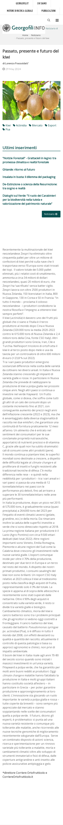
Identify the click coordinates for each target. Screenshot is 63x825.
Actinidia (20, 125)
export (50, 125)
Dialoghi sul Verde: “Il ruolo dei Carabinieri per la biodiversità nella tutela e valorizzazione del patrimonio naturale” (29, 200)
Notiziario (36, 35)
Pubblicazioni (48, 11)
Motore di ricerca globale (20, 11)
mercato (36, 125)
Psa (6, 129)
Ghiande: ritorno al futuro (19, 169)
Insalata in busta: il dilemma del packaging (29, 177)
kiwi (7, 125)
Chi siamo (42, 3)
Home (25, 35)
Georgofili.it (22, 3)
